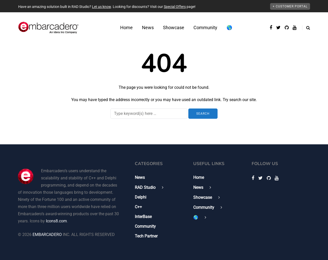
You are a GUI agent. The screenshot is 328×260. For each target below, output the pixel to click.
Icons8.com (56, 221)
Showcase (173, 27)
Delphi (140, 197)
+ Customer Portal (290, 6)
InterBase (143, 216)
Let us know (101, 7)
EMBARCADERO (47, 234)
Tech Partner (146, 236)
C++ (138, 206)
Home (126, 27)
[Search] (148, 114)
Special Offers (175, 7)
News (148, 27)
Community (205, 27)
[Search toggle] (306, 27)
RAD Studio (145, 187)
